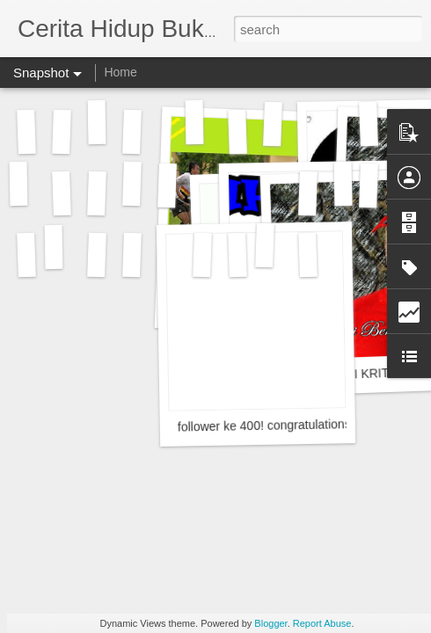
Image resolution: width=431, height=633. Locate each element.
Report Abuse (322, 623)
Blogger (270, 623)
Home (120, 72)
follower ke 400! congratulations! (266, 425)
